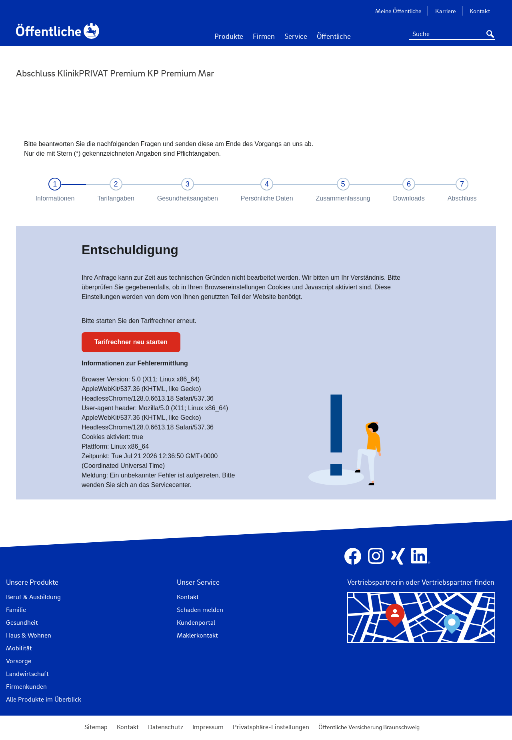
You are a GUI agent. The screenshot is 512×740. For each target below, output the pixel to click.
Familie (16, 610)
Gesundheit (22, 622)
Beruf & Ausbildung (33, 597)
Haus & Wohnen (28, 635)
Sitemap (96, 727)
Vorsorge (18, 661)
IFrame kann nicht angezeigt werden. (256, 314)
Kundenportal (196, 622)
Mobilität (19, 648)
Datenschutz (165, 727)
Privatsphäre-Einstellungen (271, 727)
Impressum (208, 727)
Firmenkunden (26, 686)
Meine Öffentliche (398, 11)
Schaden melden (200, 610)
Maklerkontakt (197, 635)
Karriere (445, 11)
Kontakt (480, 11)
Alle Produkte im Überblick (43, 699)
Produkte (228, 36)
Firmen (264, 36)
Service (295, 36)
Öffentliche (334, 36)
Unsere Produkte (32, 582)
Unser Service (198, 582)
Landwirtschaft (27, 674)
